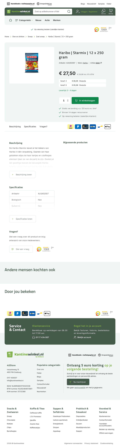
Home (7, 36)
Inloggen (84, 11)
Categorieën (25, 20)
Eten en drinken (18, 36)
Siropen (56, 427)
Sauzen (79, 424)
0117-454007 (12, 378)
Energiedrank (58, 424)
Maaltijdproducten (83, 427)
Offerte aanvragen (106, 433)
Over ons (40, 369)
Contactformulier (43, 384)
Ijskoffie (33, 420)
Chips (9, 427)
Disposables (80, 416)
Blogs (83, 4)
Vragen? (43, 126)
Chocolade (11, 420)
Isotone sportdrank (60, 420)
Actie (47, 20)
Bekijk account (84, 337)
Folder (109, 4)
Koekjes (10, 424)
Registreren (93, 11)
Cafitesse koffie (36, 413)
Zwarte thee (34, 424)
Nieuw (38, 20)
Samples (101, 4)
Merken (56, 20)
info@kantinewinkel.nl (15, 380)
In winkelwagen (87, 100)
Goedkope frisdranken (61, 416)
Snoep (30, 36)
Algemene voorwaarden (73, 443)
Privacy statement (91, 443)
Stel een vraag (22, 249)
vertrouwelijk (79, 387)
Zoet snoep (40, 36)
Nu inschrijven (79, 382)
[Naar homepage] (10, 20)
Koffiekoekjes (35, 428)
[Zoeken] (69, 11)
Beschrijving (15, 126)
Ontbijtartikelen (82, 420)
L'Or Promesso (35, 416)
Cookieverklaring (106, 443)
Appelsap (56, 431)
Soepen (79, 431)
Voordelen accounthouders (105, 425)
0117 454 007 (42, 337)
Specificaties (30, 126)
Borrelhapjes (11, 431)
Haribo (85, 63)
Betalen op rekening (106, 429)
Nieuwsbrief (91, 4)
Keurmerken (41, 391)
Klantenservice (41, 326)
